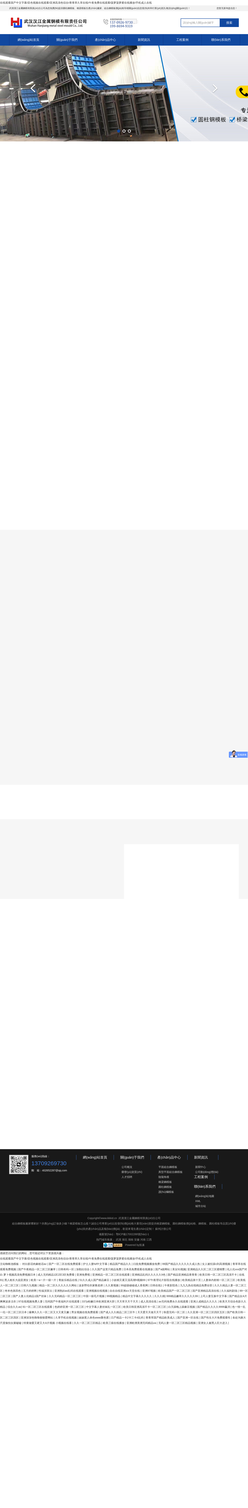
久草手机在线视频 (66, 1317)
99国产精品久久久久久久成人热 (181, 1263)
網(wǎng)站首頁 (28, 39)
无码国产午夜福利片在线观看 (62, 1301)
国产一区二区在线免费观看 (65, 1263)
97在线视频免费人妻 (30, 1301)
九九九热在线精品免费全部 (196, 1285)
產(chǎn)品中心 (105, 39)
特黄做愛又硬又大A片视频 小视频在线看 (48, 1322)
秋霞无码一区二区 (175, 1312)
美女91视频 (179, 1269)
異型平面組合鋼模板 (170, 1171)
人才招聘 (127, 1176)
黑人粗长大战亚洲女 (16, 1280)
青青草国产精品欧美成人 (161, 1317)
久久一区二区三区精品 (87, 1322)
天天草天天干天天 (128, 1301)
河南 (143, 1239)
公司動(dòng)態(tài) (206, 1171)
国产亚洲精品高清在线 (206, 1290)
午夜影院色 (171, 1285)
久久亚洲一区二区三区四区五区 (206, 1312)
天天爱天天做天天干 (149, 1312)
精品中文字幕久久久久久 (137, 1296)
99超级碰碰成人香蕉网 (134, 1285)
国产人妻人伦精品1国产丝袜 (30, 1296)
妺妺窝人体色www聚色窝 (94, 1317)
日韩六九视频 (29, 1285)
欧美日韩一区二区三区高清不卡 (218, 1274)
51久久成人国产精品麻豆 (94, 1280)
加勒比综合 (83, 1269)
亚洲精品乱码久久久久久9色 (149, 1274)
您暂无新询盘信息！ (227, 8)
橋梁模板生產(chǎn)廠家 (89, 8)
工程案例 (182, 39)
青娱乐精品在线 (68, 1280)
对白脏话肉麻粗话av (34, 1263)
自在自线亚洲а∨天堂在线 (125, 1290)
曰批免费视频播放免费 (147, 1263)
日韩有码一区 (66, 1269)
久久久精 (159, 1296)
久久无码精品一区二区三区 (65, 1296)
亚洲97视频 (149, 1290)
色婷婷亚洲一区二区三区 (70, 1306)
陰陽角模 (163, 1176)
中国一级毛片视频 (94, 1296)
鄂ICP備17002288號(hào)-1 (132, 1234)
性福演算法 (46, 1290)
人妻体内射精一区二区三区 (219, 1280)
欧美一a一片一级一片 (44, 1280)
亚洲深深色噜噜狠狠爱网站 (37, 1317)
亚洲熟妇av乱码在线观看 (69, 1290)
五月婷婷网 (30, 1290)
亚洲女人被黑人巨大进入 (213, 1322)
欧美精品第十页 (192, 1280)
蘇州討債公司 (162, 1228)
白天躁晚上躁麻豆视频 (182, 1306)
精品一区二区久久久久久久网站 (58, 1285)
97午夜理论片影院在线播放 (164, 1280)
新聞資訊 (144, 39)
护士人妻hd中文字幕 (95, 1263)
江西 (149, 1239)
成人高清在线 (148, 1301)
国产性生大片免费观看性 (216, 1317)
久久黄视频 (112, 1285)
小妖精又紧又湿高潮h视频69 (128, 1280)
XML (198, 1201)
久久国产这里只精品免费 (107, 1269)
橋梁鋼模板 (165, 1181)
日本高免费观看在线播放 (138, 1269)
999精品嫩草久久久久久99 (182, 1296)
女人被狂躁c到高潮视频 (216, 1263)
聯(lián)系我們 (220, 39)
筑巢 (142, 1244)
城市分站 (200, 1206)
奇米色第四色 (13, 1290)
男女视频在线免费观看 (85, 1312)
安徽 (137, 1239)
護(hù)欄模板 (166, 1191)
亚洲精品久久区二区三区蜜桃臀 (206, 1269)
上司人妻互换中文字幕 (214, 1296)
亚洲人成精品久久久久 (204, 1301)
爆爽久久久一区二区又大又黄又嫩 (49, 1312)
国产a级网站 (163, 1269)
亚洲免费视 (84, 1274)
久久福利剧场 (229, 1290)
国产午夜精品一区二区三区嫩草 (37, 1269)
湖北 (124, 1239)
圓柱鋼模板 (68, 8)
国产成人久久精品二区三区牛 (118, 1312)
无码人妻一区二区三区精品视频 (177, 1322)
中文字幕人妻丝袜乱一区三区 (104, 1306)
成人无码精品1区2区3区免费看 (56, 1274)
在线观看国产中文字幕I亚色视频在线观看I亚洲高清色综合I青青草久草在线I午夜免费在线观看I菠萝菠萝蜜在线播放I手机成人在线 (76, 2)
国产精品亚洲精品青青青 (183, 1274)
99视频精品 (114, 1296)
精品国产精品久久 (121, 1263)
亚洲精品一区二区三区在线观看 (111, 1274)
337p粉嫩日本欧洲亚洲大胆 (98, 1301)
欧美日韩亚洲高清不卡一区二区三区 (145, 1306)
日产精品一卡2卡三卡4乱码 (127, 1317)
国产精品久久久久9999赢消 (214, 1306)
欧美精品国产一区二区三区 (174, 1290)
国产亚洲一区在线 (188, 1317)
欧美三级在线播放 (114, 1322)
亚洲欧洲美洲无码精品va (141, 1322)
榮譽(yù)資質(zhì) (132, 1171)
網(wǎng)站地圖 (204, 1196)
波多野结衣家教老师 (91, 1285)
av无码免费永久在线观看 (174, 1301)
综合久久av (14, 1306)
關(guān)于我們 (67, 39)
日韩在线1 (156, 1285)
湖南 (130, 1239)
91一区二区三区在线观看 (38, 1306)
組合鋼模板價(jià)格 (114, 8)
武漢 (118, 1239)
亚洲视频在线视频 (97, 1290)
